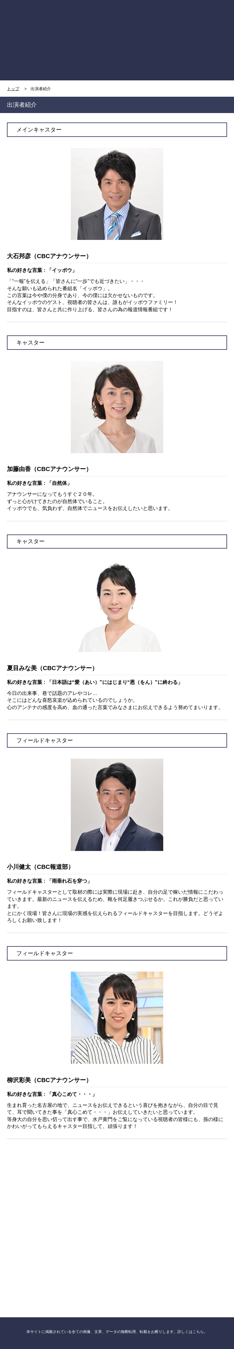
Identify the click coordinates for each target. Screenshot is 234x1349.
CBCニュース (62, 1250)
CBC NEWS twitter (172, 1192)
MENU (200, 18)
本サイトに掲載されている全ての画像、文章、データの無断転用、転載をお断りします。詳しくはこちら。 (117, 1332)
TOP (34, 18)
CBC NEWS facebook (62, 1192)
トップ (13, 88)
